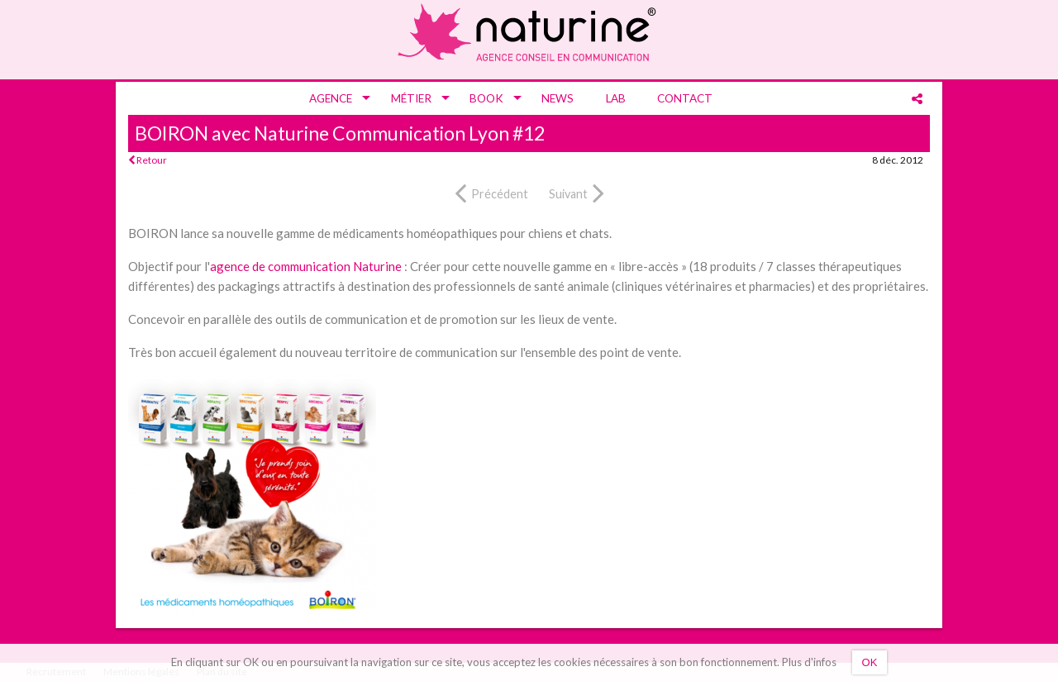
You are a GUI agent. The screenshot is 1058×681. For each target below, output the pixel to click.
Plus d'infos (809, 662)
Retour (147, 160)
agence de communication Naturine (306, 266)
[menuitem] (333, 98)
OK (870, 662)
